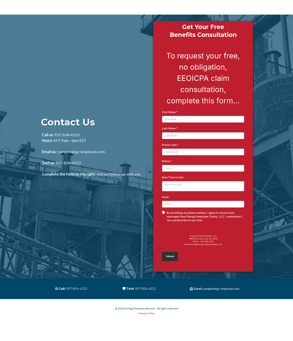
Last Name (170, 142)
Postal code (170, 158)
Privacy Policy (147, 336)
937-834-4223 (67, 148)
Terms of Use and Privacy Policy (187, 241)
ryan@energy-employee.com (81, 165)
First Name (170, 125)
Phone (167, 174)
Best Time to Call (172, 191)
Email (165, 210)
